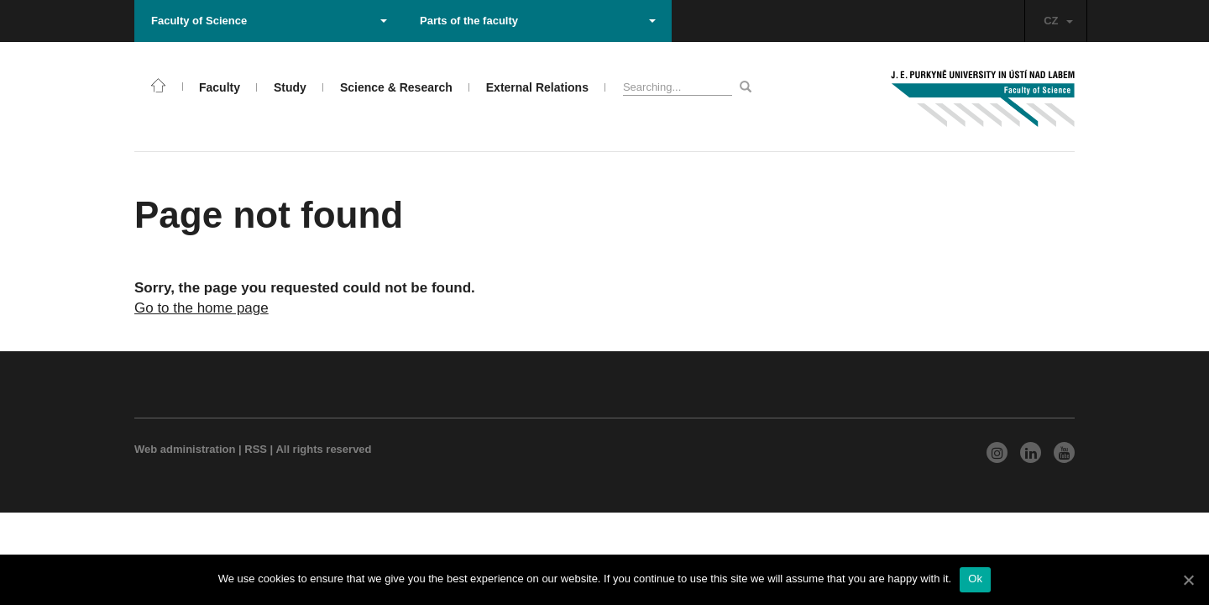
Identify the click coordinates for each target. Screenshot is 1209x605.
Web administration (184, 449)
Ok (975, 578)
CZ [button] (1058, 20)
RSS (255, 449)
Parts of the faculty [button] (538, 20)
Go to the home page (201, 308)
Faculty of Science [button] (269, 20)
